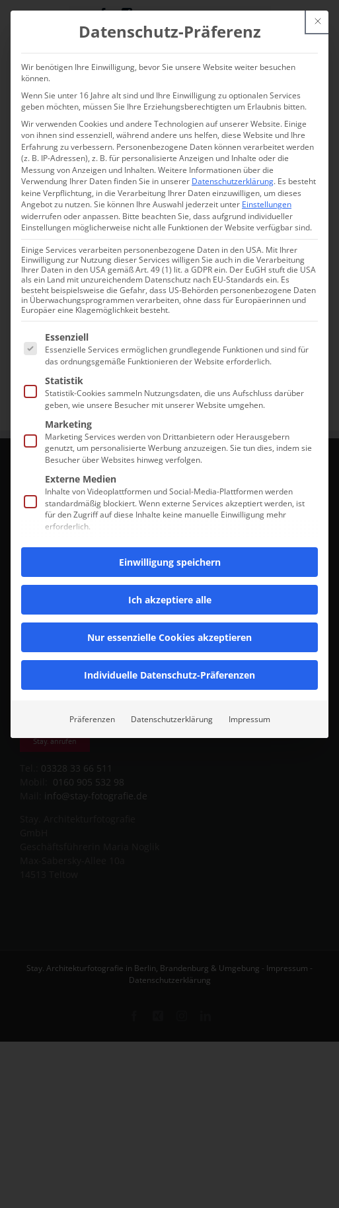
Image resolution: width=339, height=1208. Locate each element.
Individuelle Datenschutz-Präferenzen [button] (169, 675)
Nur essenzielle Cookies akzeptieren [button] (169, 637)
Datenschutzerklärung (233, 181)
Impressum (249, 719)
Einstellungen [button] (266, 204)
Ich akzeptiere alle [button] (169, 599)
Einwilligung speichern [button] (170, 562)
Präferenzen (92, 719)
